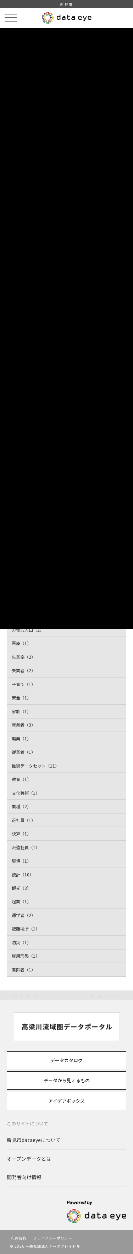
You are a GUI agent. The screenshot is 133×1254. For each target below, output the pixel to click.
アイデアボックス (66, 1101)
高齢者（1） (23, 969)
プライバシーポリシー (52, 1238)
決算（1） (21, 833)
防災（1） (21, 942)
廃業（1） (21, 738)
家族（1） (21, 711)
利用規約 (19, 1238)
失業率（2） (23, 657)
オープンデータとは (29, 1158)
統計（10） (23, 874)
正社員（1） (23, 820)
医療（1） (21, 643)
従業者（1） (23, 752)
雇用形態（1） (26, 956)
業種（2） (21, 806)
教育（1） (21, 779)
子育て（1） (23, 684)
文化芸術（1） (26, 793)
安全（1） (21, 697)
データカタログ (66, 1060)
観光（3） (21, 888)
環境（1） (21, 861)
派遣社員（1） (26, 847)
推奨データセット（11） (35, 766)
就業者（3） (23, 725)
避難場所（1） (26, 928)
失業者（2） (23, 670)
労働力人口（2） (28, 630)
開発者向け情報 (24, 1177)
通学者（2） (23, 915)
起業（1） (21, 901)
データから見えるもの (67, 1080)
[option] (67, 1026)
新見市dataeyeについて (34, 1139)
